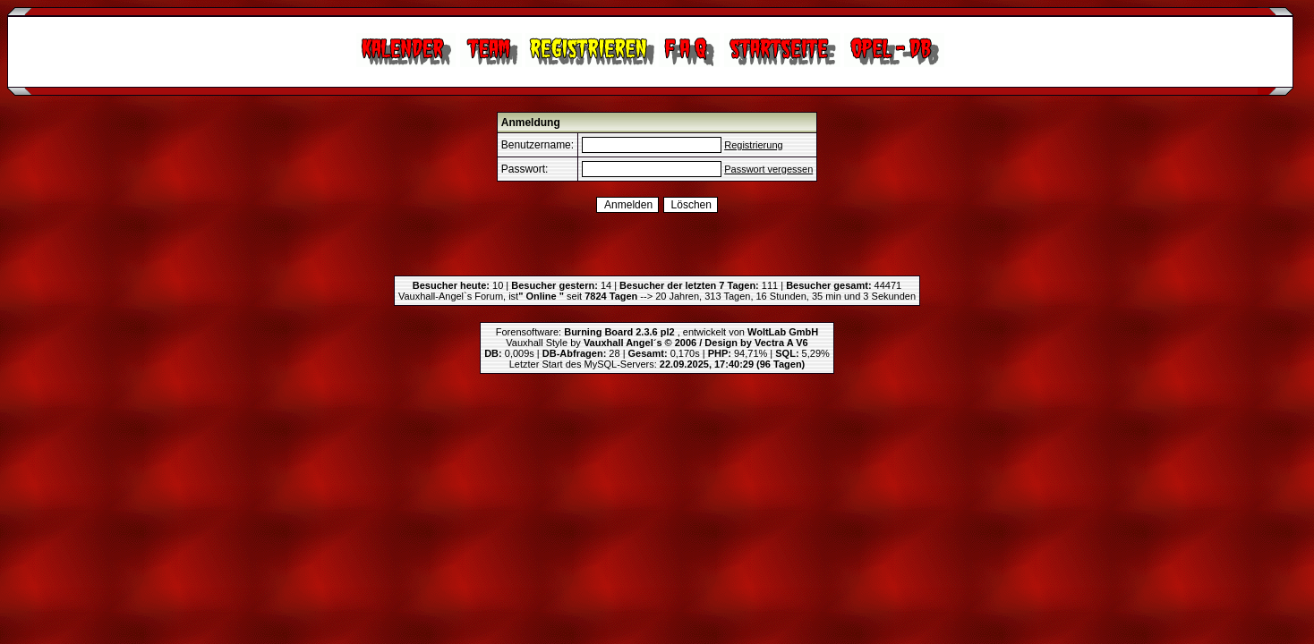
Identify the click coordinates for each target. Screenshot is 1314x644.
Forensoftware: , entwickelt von (657, 331)
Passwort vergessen (768, 169)
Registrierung (753, 145)
